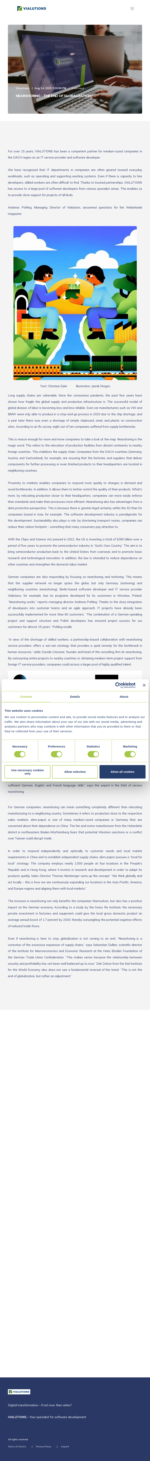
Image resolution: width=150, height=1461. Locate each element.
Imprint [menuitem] (65, 1446)
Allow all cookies (122, 771)
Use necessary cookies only (27, 771)
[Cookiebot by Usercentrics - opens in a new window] (118, 685)
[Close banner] (144, 685)
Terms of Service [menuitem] (17, 1446)
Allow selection (75, 771)
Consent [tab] (26, 696)
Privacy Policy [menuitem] (43, 1446)
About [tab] (124, 696)
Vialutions (22, 88)
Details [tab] (75, 696)
